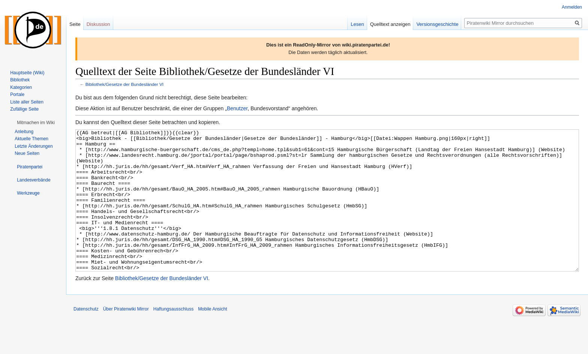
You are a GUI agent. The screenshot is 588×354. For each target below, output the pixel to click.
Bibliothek (20, 79)
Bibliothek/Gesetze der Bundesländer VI (125, 84)
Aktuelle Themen (31, 138)
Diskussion (98, 24)
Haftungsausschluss (173, 337)
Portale (17, 94)
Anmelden (572, 7)
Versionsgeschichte (437, 24)
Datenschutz (86, 337)
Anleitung (24, 131)
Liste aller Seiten (27, 102)
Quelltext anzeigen (390, 24)
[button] (36, 122)
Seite (75, 24)
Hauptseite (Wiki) (27, 72)
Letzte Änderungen (33, 146)
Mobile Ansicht (212, 337)
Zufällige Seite (24, 109)
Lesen (357, 24)
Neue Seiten (27, 153)
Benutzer (237, 108)
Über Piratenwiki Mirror (126, 337)
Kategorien (21, 87)
